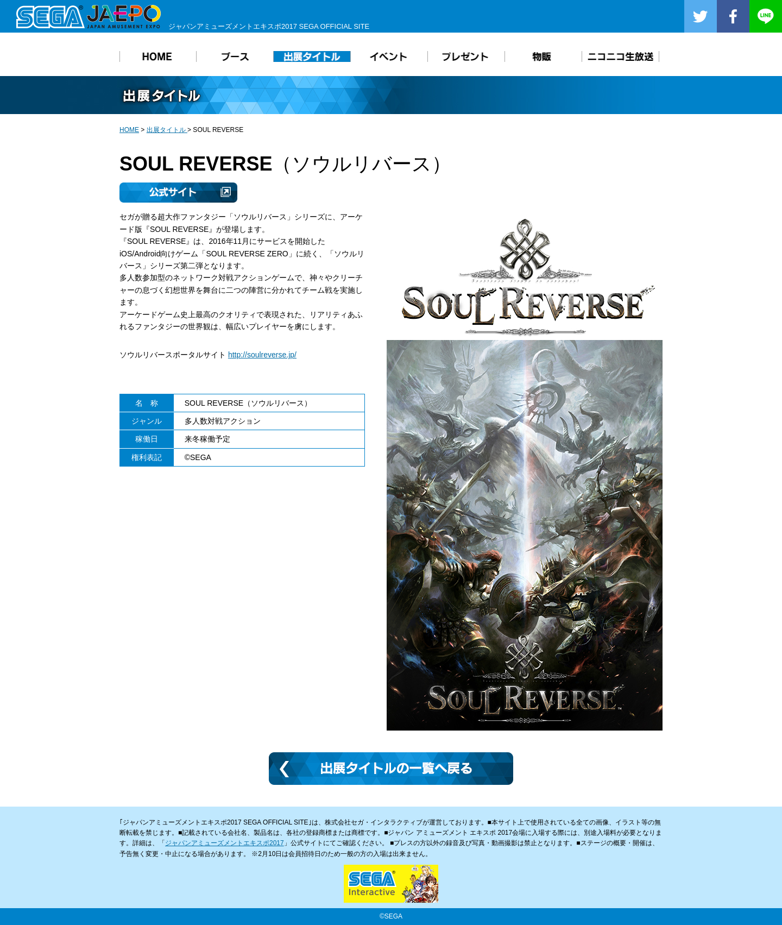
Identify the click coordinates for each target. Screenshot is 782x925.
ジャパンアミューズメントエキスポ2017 (224, 843)
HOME (129, 130)
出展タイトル (167, 130)
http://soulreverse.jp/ (262, 354)
